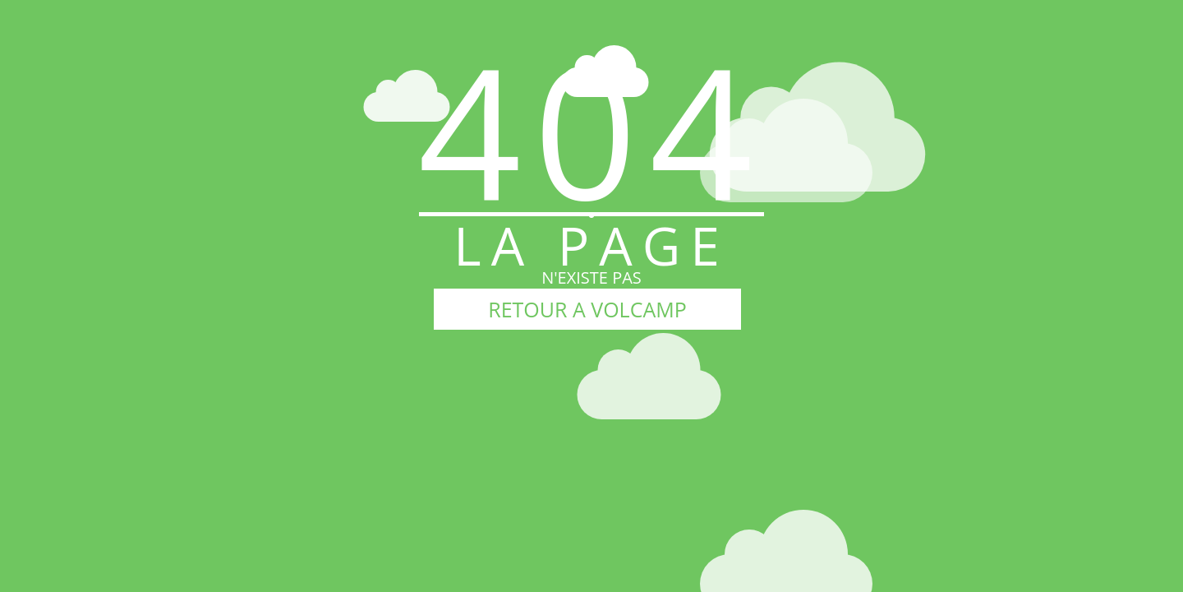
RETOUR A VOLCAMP (587, 309)
